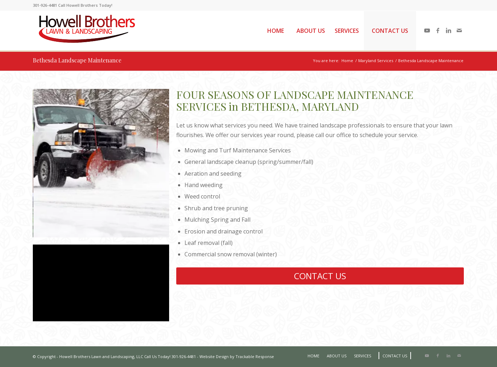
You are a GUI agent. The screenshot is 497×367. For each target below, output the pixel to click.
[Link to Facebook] (437, 30)
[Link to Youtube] (427, 30)
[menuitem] (275, 30)
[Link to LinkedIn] (448, 30)
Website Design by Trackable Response (236, 356)
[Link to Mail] (459, 30)
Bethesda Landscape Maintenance (77, 60)
